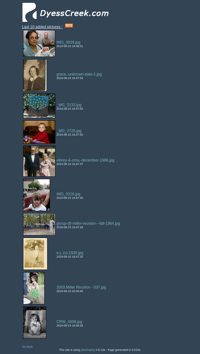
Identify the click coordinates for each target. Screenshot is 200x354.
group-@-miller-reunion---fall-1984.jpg (88, 223)
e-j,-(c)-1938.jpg (70, 253)
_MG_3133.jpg (69, 105)
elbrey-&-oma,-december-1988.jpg (86, 160)
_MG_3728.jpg (69, 131)
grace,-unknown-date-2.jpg (79, 74)
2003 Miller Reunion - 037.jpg (81, 287)
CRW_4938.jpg (69, 322)
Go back (27, 346)
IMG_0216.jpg (68, 194)
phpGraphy (88, 349)
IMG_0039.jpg (68, 42)
